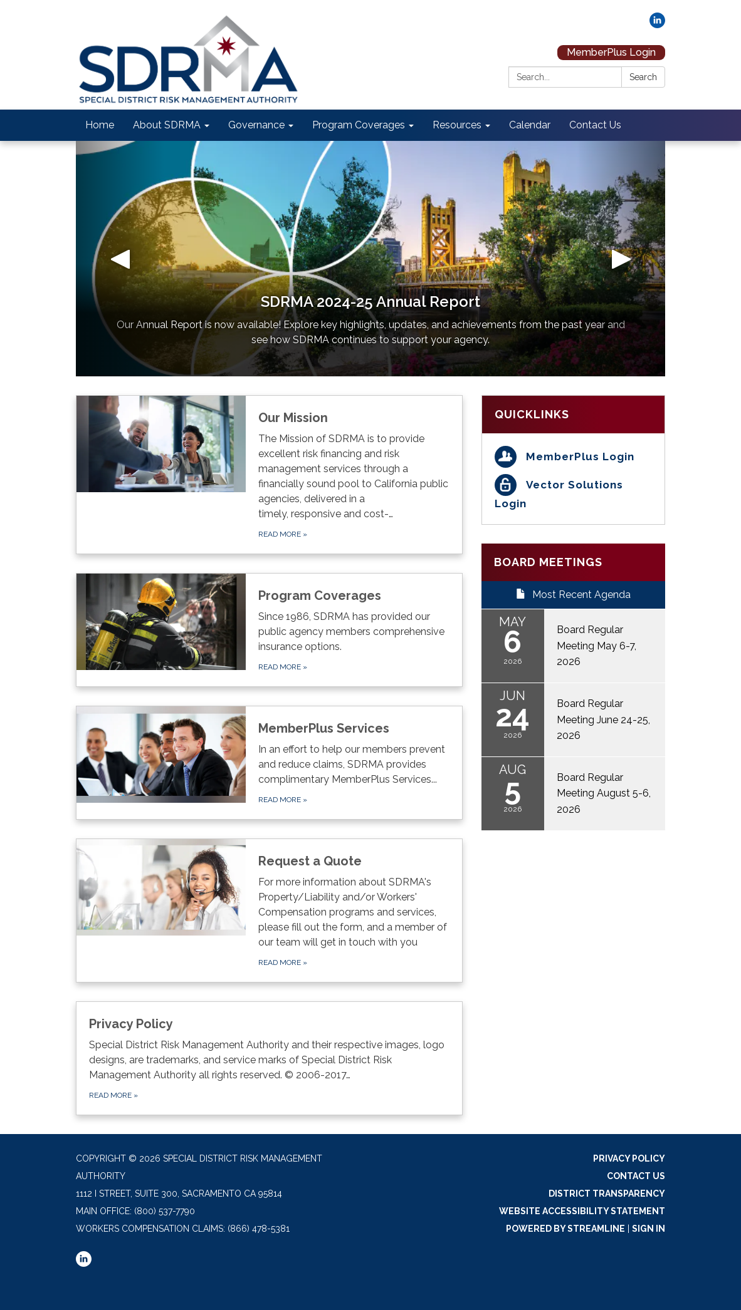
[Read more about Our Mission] (269, 474)
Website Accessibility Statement (582, 1211)
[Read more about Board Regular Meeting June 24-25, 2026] (573, 719)
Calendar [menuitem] (529, 125)
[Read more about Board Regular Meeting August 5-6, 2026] (573, 793)
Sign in (648, 1229)
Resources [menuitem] (457, 125)
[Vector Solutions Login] (573, 493)
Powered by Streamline (565, 1229)
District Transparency (607, 1194)
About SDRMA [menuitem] (167, 125)
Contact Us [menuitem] (595, 125)
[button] (120, 258)
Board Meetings (548, 562)
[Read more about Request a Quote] (269, 910)
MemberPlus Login (611, 52)
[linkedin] (657, 25)
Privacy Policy (629, 1158)
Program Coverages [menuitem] (358, 125)
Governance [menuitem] (256, 125)
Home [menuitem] (99, 125)
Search (643, 77)
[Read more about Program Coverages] (269, 630)
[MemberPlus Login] (573, 457)
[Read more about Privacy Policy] (269, 1058)
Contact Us (636, 1176)
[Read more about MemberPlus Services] (269, 763)
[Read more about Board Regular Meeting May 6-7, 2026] (573, 646)
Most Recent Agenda (573, 595)
